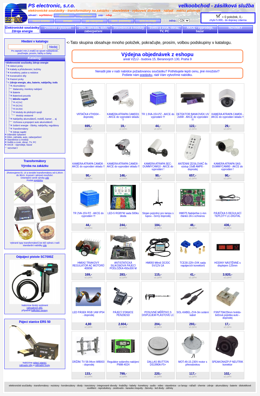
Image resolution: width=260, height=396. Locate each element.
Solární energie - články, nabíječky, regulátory (34, 125)
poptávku (38, 180)
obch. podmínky (121, 21)
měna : (173, 20)
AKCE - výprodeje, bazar (200, 29)
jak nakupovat (94, 21)
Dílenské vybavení (57, 27)
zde (47, 178)
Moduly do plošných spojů (27, 112)
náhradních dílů (34, 308)
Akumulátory (17, 86)
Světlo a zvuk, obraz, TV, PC (164, 29)
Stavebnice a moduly (129, 27)
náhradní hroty (42, 365)
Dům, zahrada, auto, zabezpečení (93, 29)
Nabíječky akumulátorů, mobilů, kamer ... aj (33, 119)
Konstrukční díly (17, 76)
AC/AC (18, 102)
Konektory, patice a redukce (23, 72)
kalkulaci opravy (39, 310)
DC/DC (18, 109)
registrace (86, 15)
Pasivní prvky (16, 79)
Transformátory (19, 129)
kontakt (67, 21)
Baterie (15, 92)
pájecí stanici (39, 362)
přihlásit (64, 15)
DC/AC (18, 105)
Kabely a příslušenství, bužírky (24, 69)
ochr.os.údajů (147, 21)
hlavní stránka (41, 21)
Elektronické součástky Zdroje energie (22, 29)
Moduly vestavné (24, 115)
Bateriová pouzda (20, 95)
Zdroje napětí (18, 132)
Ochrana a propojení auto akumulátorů (32, 122)
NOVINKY (235, 27)
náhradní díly (25, 365)
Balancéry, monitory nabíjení (27, 89)
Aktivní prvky (15, 66)
